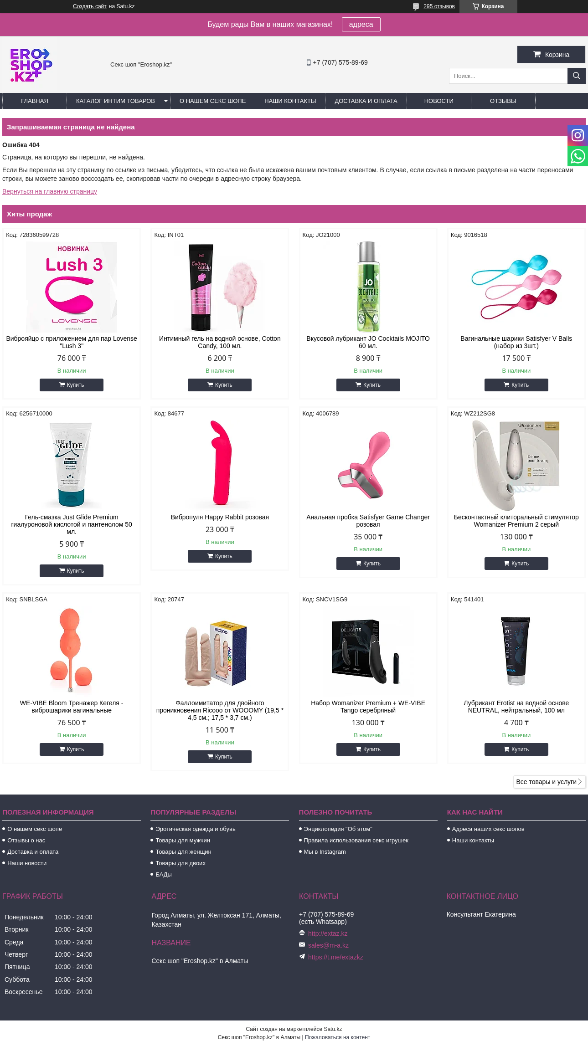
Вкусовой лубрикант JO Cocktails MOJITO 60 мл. (367, 342)
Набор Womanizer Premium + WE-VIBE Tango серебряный (368, 706)
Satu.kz (333, 1029)
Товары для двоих (180, 863)
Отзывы (503, 100)
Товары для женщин (183, 851)
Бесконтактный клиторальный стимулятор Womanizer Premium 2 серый (516, 520)
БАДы (163, 874)
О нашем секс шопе (213, 100)
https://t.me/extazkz (335, 957)
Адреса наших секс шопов (488, 829)
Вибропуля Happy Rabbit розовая (220, 517)
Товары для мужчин (182, 840)
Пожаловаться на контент (337, 1037)
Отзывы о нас (26, 840)
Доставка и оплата (366, 100)
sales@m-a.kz (328, 945)
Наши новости (26, 863)
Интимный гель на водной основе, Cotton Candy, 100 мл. (220, 342)
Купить (75, 385)
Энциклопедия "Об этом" (338, 829)
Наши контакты (290, 100)
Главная (34, 100)
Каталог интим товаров (115, 100)
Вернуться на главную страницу (49, 191)
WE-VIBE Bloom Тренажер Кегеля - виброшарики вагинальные (72, 706)
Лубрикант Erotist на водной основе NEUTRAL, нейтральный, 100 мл (516, 706)
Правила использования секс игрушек (356, 840)
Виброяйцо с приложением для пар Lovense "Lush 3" (71, 342)
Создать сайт (90, 6)
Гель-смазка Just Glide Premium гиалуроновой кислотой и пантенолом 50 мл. (71, 524)
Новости (439, 100)
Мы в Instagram (325, 851)
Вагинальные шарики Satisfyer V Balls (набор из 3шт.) (516, 342)
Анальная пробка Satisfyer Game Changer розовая (368, 520)
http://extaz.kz (327, 933)
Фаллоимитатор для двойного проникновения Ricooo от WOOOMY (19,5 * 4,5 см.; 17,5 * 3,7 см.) (220, 710)
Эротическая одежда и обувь (195, 829)
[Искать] (576, 76)
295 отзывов (439, 6)
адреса (361, 24)
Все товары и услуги (546, 781)
